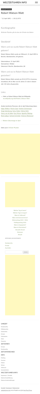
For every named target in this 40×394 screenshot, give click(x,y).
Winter (3, 365)
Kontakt (3, 388)
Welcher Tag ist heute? (20, 210)
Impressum (9, 388)
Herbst (2, 362)
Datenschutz (16, 388)
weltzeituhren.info (5, 390)
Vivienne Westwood (27, 116)
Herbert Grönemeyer (25, 108)
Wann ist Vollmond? (20, 215)
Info (3, 355)
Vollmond (3, 367)
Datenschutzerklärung (6, 377)
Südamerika (4, 331)
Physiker (16, 127)
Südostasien (4, 336)
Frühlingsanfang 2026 (20, 222)
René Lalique (5, 116)
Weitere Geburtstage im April (11, 120)
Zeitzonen (20, 232)
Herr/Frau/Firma (27, 390)
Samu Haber (16, 111)
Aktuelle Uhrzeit (20, 230)
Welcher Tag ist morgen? (20, 213)
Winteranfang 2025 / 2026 (20, 220)
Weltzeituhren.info (9, 372)
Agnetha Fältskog (27, 113)
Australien (8, 248)
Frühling (3, 358)
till (21, 390)
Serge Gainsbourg (6, 111)
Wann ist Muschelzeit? (20, 227)
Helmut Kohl (24, 111)
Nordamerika (8, 243)
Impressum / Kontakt (6, 375)
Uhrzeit (4, 324)
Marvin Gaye (14, 108)
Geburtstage (6, 9)
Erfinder (10, 127)
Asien (2, 338)
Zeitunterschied (8, 352)
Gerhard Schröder (14, 116)
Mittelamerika (4, 329)
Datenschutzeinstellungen (8, 380)
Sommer (3, 360)
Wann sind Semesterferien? (20, 217)
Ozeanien (3, 341)
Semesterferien (5, 370)
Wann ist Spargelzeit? (20, 225)
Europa (7, 245)
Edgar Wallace (5, 108)
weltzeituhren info (15, 2)
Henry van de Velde (7, 113)
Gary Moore (17, 113)
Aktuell (20, 234)
